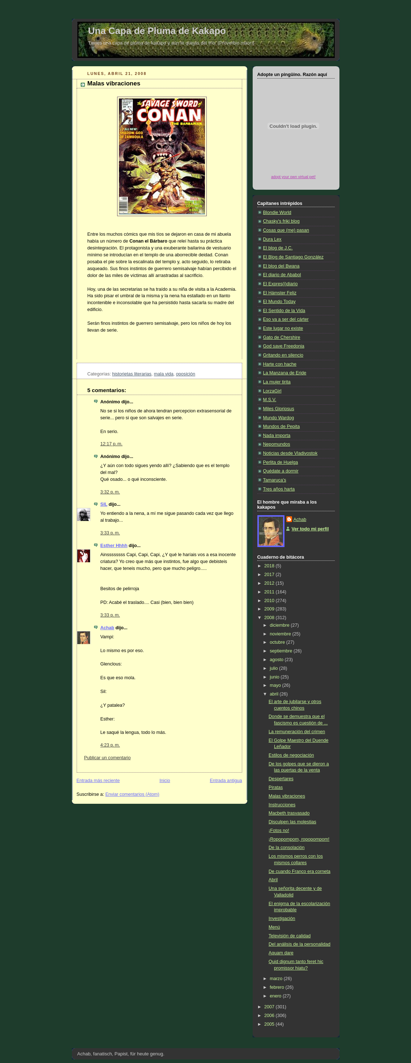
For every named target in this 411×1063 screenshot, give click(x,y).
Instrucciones (282, 804)
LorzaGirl (272, 391)
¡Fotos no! (279, 830)
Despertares (281, 778)
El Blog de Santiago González (293, 257)
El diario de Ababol (282, 274)
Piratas (276, 787)
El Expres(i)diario (280, 283)
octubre (278, 642)
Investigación (282, 918)
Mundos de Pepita (281, 426)
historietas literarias (131, 374)
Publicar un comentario (107, 757)
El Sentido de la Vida (284, 310)
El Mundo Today (279, 301)
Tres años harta (279, 489)
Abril (273, 879)
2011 (270, 591)
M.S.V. (270, 399)
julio (274, 668)
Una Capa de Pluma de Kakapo (157, 30)
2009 (270, 609)
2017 (270, 574)
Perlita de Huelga (280, 462)
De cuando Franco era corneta (299, 871)
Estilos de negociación (291, 755)
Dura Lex (272, 239)
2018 (270, 565)
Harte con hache (280, 364)
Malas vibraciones (114, 83)
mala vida (164, 374)
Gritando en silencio (283, 355)
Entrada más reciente (98, 780)
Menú (274, 927)
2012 (270, 583)
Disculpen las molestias (292, 821)
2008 (270, 617)
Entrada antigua (226, 780)
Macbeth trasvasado (289, 813)
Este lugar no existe (283, 328)
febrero (277, 987)
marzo (277, 978)
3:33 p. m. (110, 532)
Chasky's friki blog (281, 221)
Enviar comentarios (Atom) (132, 794)
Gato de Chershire (281, 337)
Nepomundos (276, 444)
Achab (107, 627)
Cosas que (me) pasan (286, 230)
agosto (277, 659)
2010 (270, 600)
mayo (276, 685)
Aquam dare (281, 952)
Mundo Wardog (278, 417)
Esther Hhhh (114, 545)
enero (276, 996)
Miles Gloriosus (278, 408)
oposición (185, 374)
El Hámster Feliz (279, 292)
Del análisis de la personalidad (299, 944)
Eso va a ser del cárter (286, 319)
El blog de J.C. (278, 248)
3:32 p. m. (110, 492)
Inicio (164, 780)
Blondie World (277, 212)
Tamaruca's (274, 480)
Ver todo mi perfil (310, 529)
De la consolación (287, 847)
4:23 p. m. (110, 745)
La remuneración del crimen (297, 731)
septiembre (282, 651)
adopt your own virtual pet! (293, 177)
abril (274, 694)
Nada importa (277, 435)
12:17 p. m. (111, 443)
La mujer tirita (277, 382)
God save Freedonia (283, 346)
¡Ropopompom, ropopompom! (299, 839)
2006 (270, 1015)
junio (275, 677)
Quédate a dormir (281, 471)
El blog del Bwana (281, 266)
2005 (270, 1024)
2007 (270, 1006)
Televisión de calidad (290, 935)
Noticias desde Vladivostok (290, 453)
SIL (103, 504)
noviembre (281, 633)
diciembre (280, 625)
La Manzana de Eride (285, 372)
